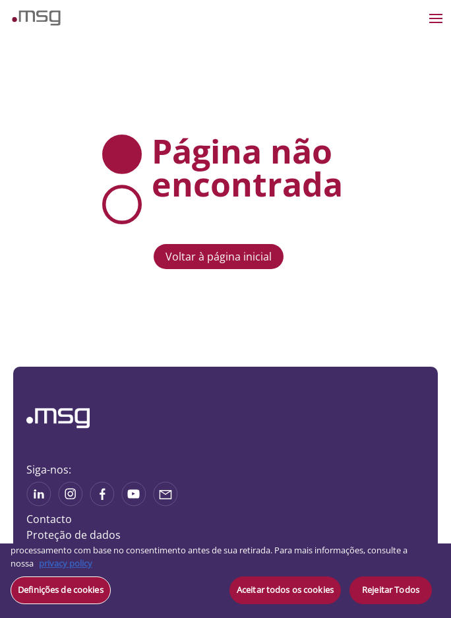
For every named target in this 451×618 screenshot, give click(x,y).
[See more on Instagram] (70, 502)
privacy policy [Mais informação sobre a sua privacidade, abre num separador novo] (65, 563)
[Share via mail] (165, 502)
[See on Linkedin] (102, 502)
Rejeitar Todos (390, 590)
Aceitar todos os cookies (285, 590)
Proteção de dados (73, 535)
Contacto (49, 519)
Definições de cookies (61, 590)
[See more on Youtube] (133, 502)
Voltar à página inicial (218, 256)
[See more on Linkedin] (38, 502)
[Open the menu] (436, 18)
